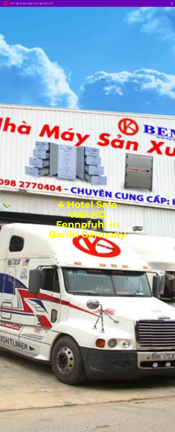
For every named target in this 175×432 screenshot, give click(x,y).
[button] (172, 3)
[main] (87, 219)
